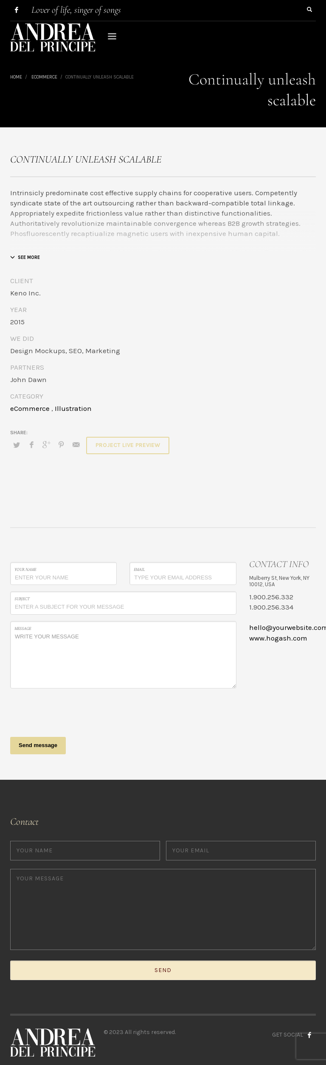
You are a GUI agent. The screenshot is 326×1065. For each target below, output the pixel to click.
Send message (38, 745)
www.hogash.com (278, 638)
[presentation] (74, 711)
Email (139, 569)
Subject (22, 598)
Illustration (73, 408)
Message (22, 628)
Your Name (25, 569)
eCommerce (30, 408)
